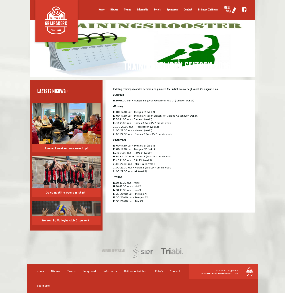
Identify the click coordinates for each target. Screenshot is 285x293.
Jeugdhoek (90, 271)
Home (101, 9)
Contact (188, 9)
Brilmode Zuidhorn (208, 9)
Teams (127, 9)
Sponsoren (172, 9)
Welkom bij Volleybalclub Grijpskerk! (66, 220)
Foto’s (157, 9)
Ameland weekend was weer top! (66, 148)
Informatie (142, 9)
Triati (235, 273)
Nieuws (114, 9)
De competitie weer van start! (66, 192)
